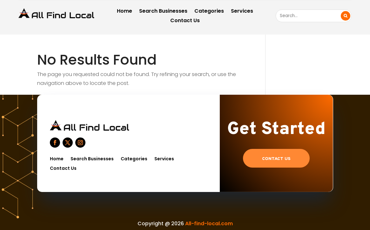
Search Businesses (163, 12)
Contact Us (185, 21)
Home (124, 12)
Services (242, 12)
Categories (209, 12)
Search (345, 16)
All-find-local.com (209, 223)
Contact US (276, 159)
